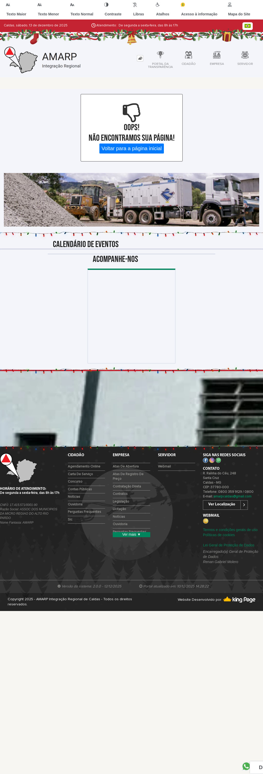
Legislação (121, 501)
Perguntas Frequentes (84, 512)
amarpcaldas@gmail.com (232, 496)
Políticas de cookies (219, 535)
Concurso (75, 481)
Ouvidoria (75, 504)
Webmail (164, 466)
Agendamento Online (84, 466)
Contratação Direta (127, 486)
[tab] (140, 58)
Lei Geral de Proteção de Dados (228, 545)
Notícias (74, 496)
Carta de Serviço (80, 474)
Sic (70, 519)
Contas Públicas (80, 489)
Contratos (120, 494)
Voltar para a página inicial (131, 148)
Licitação (119, 509)
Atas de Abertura (126, 466)
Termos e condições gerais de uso (230, 530)
